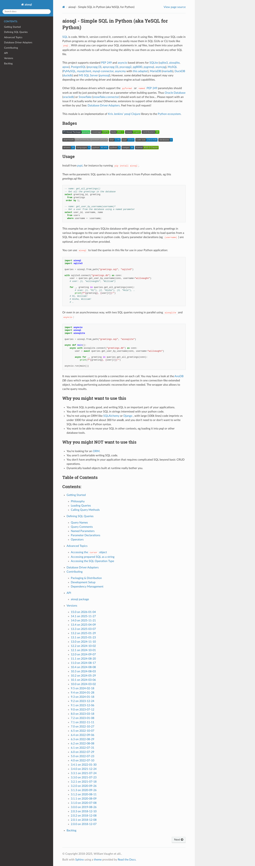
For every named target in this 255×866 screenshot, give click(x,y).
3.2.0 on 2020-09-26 (84, 786)
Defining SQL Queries (16, 32)
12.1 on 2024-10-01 (83, 650)
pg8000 (137, 67)
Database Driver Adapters (18, 42)
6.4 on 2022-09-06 (82, 735)
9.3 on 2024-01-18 (82, 696)
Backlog (8, 63)
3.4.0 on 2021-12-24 (84, 769)
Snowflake (85, 97)
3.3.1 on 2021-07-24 (84, 773)
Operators (77, 539)
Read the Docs (127, 859)
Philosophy (78, 501)
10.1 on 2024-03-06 (83, 679)
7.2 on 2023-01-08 (82, 718)
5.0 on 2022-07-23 (82, 756)
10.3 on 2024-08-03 (83, 671)
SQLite (153, 62)
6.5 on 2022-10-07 (82, 730)
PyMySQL (69, 71)
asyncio (122, 62)
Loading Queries (81, 505)
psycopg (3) (94, 67)
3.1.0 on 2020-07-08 (84, 802)
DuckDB (180, 71)
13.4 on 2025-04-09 (83, 624)
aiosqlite (174, 62)
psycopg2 (125, 67)
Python (162, 114)
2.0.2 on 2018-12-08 (84, 815)
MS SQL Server (88, 75)
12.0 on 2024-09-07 (83, 654)
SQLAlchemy (111, 415)
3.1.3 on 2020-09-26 (84, 790)
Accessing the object (89, 552)
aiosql (28, 4)
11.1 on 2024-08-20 (83, 658)
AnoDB (178, 376)
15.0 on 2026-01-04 (83, 612)
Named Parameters (83, 531)
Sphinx (79, 859)
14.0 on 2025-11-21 (83, 620)
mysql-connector (103, 71)
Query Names (79, 522)
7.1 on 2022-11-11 (82, 722)
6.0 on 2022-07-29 (82, 752)
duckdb (67, 75)
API (6, 53)
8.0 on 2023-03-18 (82, 713)
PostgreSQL (78, 67)
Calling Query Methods (85, 509)
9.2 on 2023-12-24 (82, 701)
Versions (8, 58)
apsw (65, 67)
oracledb (68, 97)
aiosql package (80, 599)
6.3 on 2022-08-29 (82, 739)
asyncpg (160, 67)
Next (178, 839)
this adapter (140, 71)
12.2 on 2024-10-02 (83, 646)
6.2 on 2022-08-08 (82, 743)
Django (127, 415)
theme (98, 859)
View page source (175, 7)
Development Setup (83, 582)
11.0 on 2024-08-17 (83, 663)
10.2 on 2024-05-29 (83, 675)
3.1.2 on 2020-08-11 (84, 794)
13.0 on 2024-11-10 (83, 641)
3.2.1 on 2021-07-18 (84, 781)
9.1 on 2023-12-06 (82, 705)
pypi (80, 165)
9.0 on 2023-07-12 (82, 709)
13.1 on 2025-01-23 (83, 637)
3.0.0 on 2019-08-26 (84, 807)
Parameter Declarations (85, 535)
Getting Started (12, 27)
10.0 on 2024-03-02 (83, 684)
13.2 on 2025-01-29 (83, 633)
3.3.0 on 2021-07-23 (84, 777)
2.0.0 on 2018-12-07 (84, 824)
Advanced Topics (13, 37)
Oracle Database (175, 92)
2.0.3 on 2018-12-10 (84, 811)
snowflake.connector (106, 97)
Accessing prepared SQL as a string (92, 556)
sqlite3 (163, 62)
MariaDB (155, 71)
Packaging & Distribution (86, 578)
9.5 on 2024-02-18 (82, 688)
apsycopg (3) (110, 67)
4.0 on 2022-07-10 (82, 760)
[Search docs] (26, 11)
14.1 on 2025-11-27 (83, 616)
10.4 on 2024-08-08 (83, 667)
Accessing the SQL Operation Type (92, 561)
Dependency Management (87, 586)
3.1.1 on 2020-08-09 (84, 798)
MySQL (172, 67)
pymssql (104, 75)
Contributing (11, 47)
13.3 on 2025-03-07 (83, 629)
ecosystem (174, 114)
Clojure (135, 114)
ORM (96, 451)
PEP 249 (106, 62)
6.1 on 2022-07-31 (82, 747)
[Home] (63, 6)
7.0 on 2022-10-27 (82, 726)
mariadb (167, 71)
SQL (65, 37)
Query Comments (82, 526)
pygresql (149, 67)
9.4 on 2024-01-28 (82, 692)
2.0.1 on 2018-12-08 (84, 819)
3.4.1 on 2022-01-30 (84, 764)
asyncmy (120, 71)
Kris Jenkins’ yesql (119, 114)
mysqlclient (84, 71)
